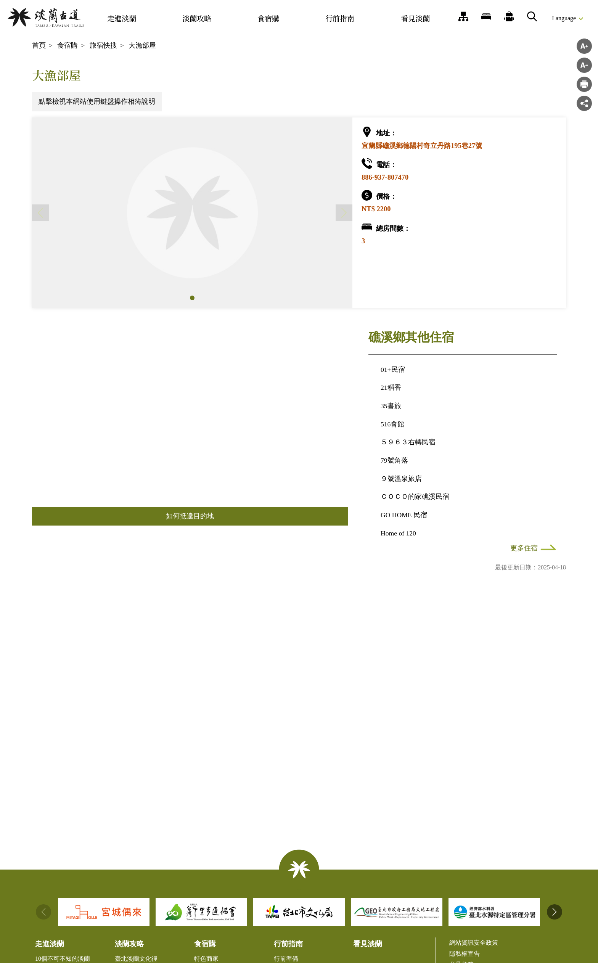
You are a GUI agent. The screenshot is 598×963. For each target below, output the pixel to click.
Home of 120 (398, 533)
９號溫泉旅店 (401, 478)
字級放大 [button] (584, 46)
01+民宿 (393, 369)
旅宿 (486, 16)
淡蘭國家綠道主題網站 (46, 17)
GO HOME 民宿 (404, 515)
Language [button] (564, 18)
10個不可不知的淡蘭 (62, 958)
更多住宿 (524, 548)
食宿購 (268, 18)
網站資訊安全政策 (473, 942)
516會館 (392, 424)
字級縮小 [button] (584, 65)
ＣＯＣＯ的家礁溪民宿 (415, 496)
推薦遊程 (509, 16)
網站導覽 (463, 16)
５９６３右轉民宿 (408, 442)
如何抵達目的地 (190, 516)
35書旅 (391, 406)
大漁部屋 (142, 45)
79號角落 (394, 460)
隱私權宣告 (464, 953)
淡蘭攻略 (196, 18)
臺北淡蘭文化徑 (136, 958)
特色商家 (206, 958)
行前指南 (339, 18)
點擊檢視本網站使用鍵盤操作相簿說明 (97, 101)
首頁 (39, 45)
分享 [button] (584, 103)
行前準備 (286, 958)
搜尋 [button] (532, 16)
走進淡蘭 (121, 18)
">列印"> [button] (584, 84)
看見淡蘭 (415, 18)
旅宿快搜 (103, 45)
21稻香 (391, 387)
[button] (192, 298)
